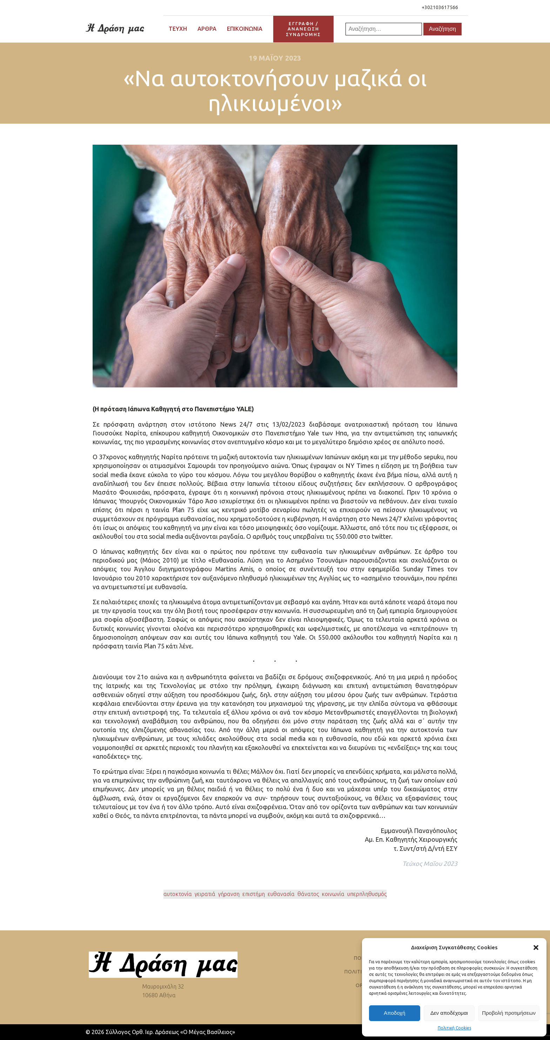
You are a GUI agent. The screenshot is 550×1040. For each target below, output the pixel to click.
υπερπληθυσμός (367, 894)
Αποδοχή (394, 1013)
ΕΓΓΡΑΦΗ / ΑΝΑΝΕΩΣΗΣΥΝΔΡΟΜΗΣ (303, 29)
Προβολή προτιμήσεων (509, 1013)
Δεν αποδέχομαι (449, 1013)
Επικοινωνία (244, 29)
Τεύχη (178, 29)
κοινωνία (333, 894)
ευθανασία (281, 894)
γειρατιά (205, 894)
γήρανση (229, 894)
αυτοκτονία (177, 894)
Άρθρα (206, 29)
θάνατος (308, 894)
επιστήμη (253, 894)
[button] (535, 947)
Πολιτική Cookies (454, 1028)
